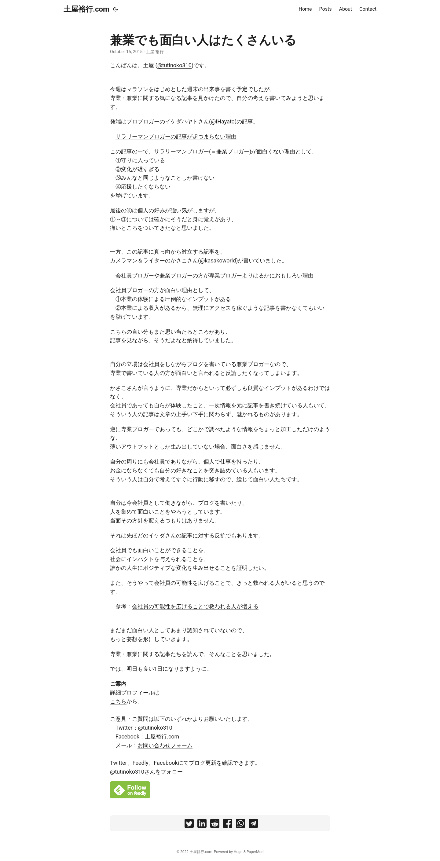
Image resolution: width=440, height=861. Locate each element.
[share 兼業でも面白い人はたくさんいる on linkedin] (202, 825)
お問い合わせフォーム (165, 745)
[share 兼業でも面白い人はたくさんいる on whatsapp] (240, 825)
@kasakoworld (218, 260)
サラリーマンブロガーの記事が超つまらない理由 (176, 136)
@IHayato (223, 121)
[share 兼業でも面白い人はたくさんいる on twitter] (189, 825)
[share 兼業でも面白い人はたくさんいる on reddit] (214, 825)
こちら (118, 701)
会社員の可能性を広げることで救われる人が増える (195, 606)
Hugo (238, 852)
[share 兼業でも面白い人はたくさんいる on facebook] (227, 825)
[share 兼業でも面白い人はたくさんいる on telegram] (253, 825)
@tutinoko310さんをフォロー (146, 771)
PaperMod (255, 852)
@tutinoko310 (174, 65)
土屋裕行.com (86, 9)
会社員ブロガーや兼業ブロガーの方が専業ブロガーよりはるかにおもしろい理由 (215, 275)
